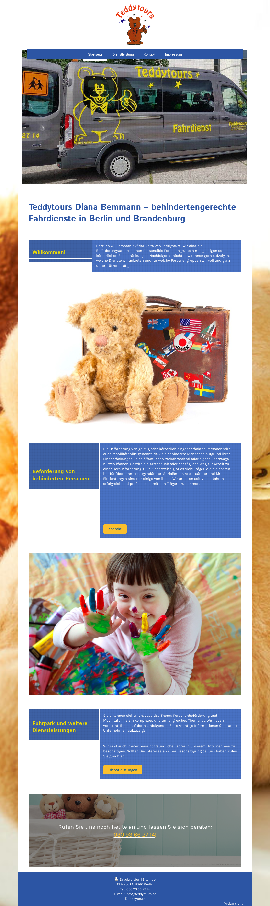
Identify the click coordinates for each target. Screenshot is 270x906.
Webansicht (233, 903)
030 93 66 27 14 (138, 889)
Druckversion (128, 879)
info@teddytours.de (141, 894)
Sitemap (149, 879)
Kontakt (115, 529)
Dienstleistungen (122, 770)
